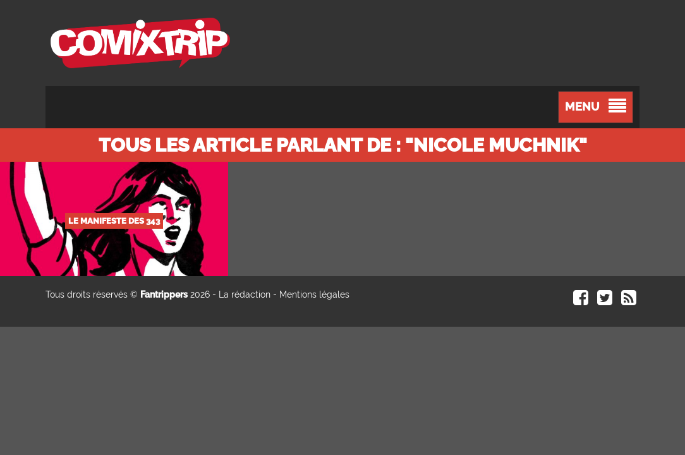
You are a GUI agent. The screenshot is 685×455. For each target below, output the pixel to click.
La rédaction (244, 294)
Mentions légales (314, 294)
